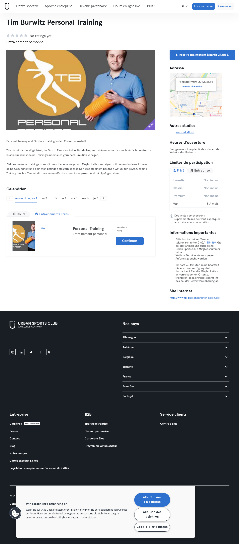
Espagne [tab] (174, 366)
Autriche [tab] (174, 347)
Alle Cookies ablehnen (152, 514)
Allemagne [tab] (174, 337)
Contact (15, 438)
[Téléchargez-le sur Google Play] (52, 339)
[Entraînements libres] (52, 214)
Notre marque (18, 453)
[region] (105, 512)
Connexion (225, 6)
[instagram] (13, 352)
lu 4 (63, 198)
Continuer (129, 241)
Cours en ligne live (126, 6)
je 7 (95, 198)
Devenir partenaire (93, 6)
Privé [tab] (178, 170)
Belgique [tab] (174, 357)
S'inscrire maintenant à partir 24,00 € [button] (202, 54)
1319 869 (210, 242)
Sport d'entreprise (58, 6)
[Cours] (19, 214)
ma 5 (74, 198)
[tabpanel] (195, 192)
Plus (151, 6)
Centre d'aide (168, 423)
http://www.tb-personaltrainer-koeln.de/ (195, 297)
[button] (15, 513)
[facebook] (40, 352)
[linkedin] (22, 352)
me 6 (85, 198)
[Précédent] (9, 198)
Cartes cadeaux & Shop (24, 460)
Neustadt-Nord (185, 132)
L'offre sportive (27, 6)
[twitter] (31, 352)
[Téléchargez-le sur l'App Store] (23, 339)
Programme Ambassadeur (101, 446)
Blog (12, 446)
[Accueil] (6, 6)
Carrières (16, 423)
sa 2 (44, 198)
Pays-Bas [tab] (174, 386)
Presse (14, 431)
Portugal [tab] (174, 396)
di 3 (54, 198)
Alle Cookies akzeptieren (152, 499)
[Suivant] (103, 198)
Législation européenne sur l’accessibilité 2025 (39, 468)
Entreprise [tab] (200, 170)
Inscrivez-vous (203, 6)
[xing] (49, 352)
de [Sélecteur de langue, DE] (184, 6)
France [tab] (174, 376)
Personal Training (88, 229)
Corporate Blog (94, 438)
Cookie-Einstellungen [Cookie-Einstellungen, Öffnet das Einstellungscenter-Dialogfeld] (152, 527)
